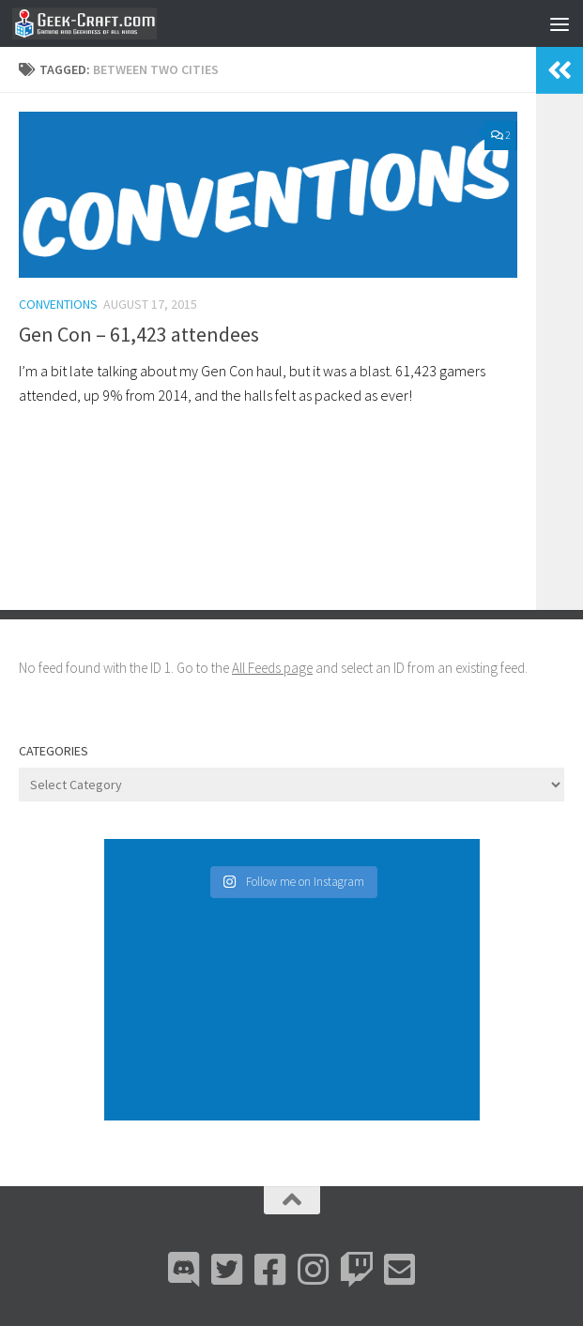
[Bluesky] (227, 1270)
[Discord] (184, 1270)
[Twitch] (357, 1270)
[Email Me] (400, 1270)
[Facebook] (270, 1270)
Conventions (58, 304)
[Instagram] (313, 1270)
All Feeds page (272, 668)
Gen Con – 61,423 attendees (139, 334)
